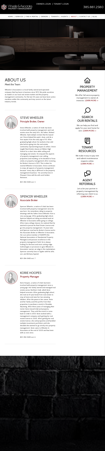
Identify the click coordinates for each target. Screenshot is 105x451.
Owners (44, 17)
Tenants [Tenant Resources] (55, 17)
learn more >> (91, 100)
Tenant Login (61, 4)
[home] (17, 7)
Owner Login (43, 4)
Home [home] (10, 17)
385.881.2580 (93, 7)
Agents (64, 17)
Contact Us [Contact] (84, 17)
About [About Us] (74, 17)
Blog (94, 17)
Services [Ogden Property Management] (19, 17)
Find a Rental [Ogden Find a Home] (32, 17)
